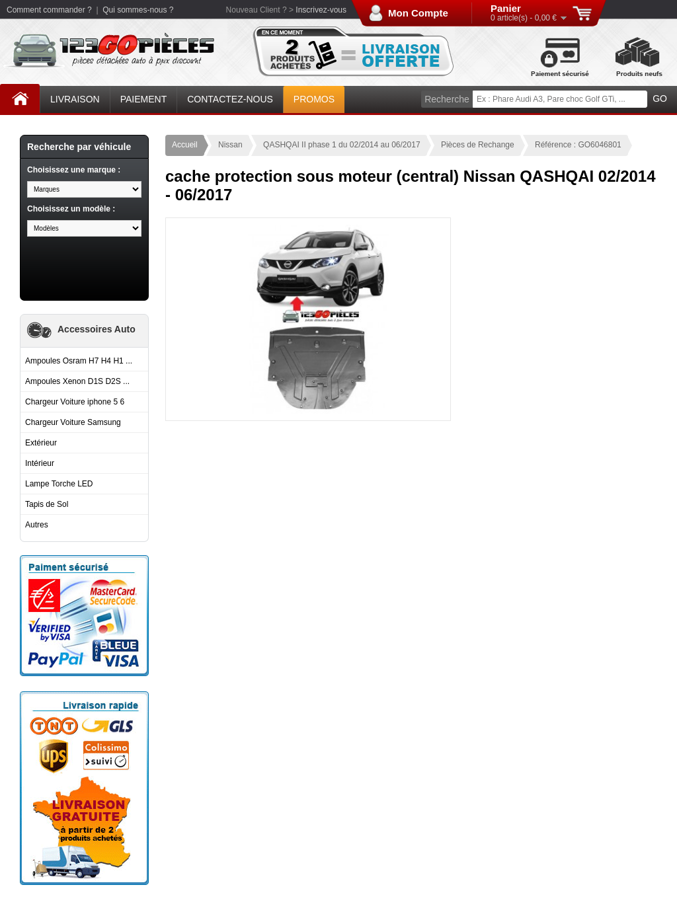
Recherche (446, 99)
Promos (314, 99)
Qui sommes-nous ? (137, 10)
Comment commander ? (49, 10)
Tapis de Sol (46, 504)
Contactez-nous (230, 99)
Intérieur (39, 463)
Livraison (75, 99)
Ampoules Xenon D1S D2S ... (77, 381)
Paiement (143, 99)
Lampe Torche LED (59, 483)
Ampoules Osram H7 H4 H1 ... (78, 360)
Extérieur (41, 442)
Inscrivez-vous (321, 10)
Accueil (20, 96)
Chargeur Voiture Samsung (73, 422)
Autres (36, 524)
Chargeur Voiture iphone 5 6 (74, 401)
